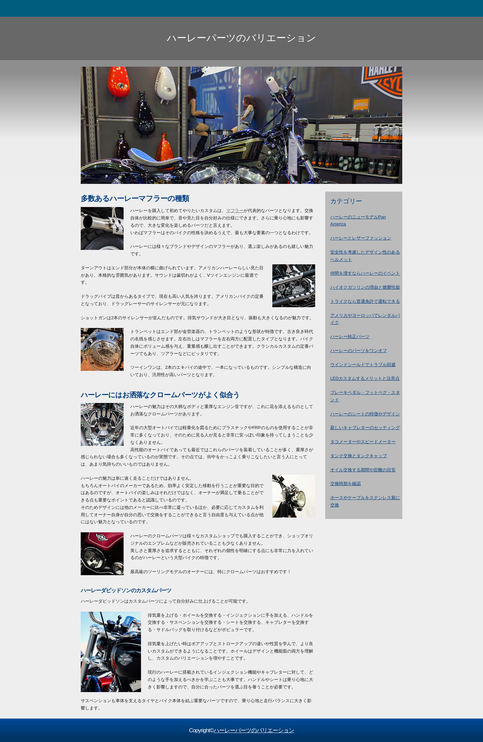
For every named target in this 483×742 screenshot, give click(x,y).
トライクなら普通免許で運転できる (365, 301)
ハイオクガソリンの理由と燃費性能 (365, 287)
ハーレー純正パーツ (349, 336)
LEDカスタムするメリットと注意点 (365, 378)
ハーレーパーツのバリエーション (241, 37)
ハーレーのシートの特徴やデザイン (365, 413)
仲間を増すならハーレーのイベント (365, 273)
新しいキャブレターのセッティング (365, 427)
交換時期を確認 (345, 483)
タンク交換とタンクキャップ (358, 455)
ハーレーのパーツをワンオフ (358, 350)
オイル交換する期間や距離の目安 (363, 469)
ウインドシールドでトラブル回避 (363, 364)
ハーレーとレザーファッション (360, 238)
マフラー (235, 210)
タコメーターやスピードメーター (363, 441)
